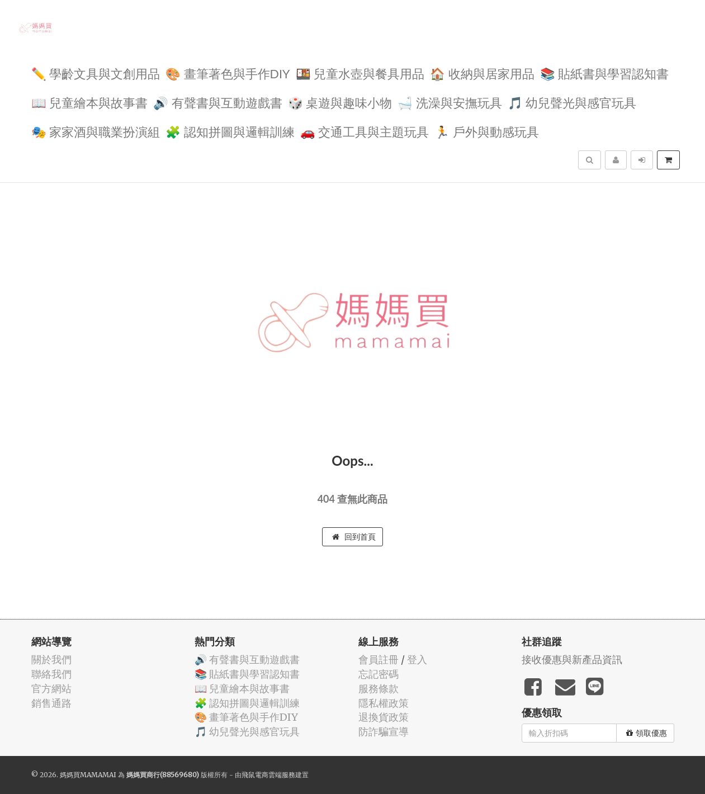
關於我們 (51, 659)
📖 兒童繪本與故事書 (89, 102)
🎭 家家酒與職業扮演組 (95, 131)
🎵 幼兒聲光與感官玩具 (572, 102)
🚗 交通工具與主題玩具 (364, 131)
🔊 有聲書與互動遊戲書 (217, 102)
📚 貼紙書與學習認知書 (604, 73)
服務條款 (378, 688)
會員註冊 (378, 659)
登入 (417, 659)
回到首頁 (354, 537)
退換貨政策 (383, 717)
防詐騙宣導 (383, 731)
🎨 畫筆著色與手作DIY (227, 73)
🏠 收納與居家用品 (482, 73)
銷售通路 (51, 703)
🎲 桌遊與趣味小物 (340, 102)
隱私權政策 (383, 703)
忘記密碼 (378, 674)
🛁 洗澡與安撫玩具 (450, 102)
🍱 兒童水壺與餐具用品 (360, 73)
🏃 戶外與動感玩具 (486, 131)
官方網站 (51, 688)
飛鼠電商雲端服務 (268, 775)
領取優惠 (646, 733)
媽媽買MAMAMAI (88, 775)
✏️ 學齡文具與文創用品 (95, 73)
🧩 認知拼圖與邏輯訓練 (230, 131)
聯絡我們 (51, 674)
